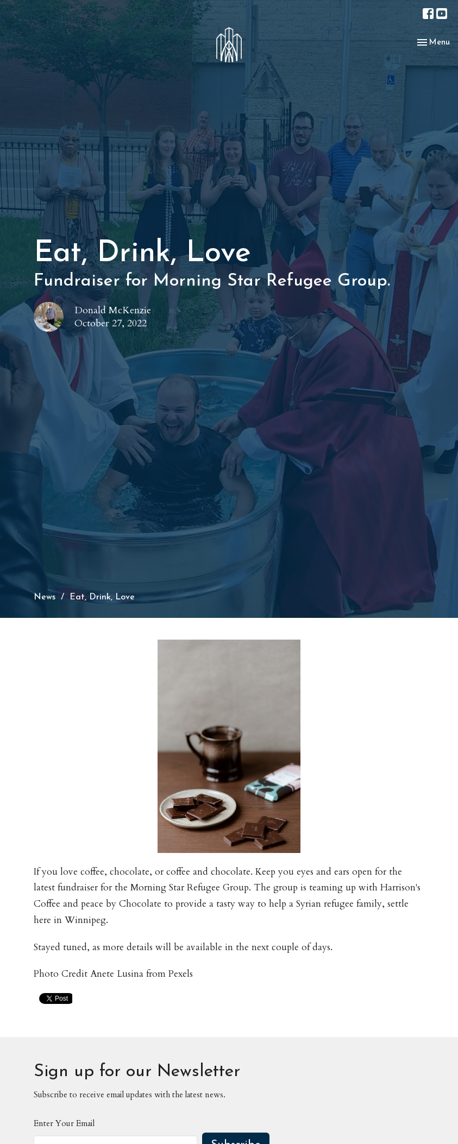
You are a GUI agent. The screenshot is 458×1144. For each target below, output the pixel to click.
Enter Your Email (64, 1123)
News (44, 597)
